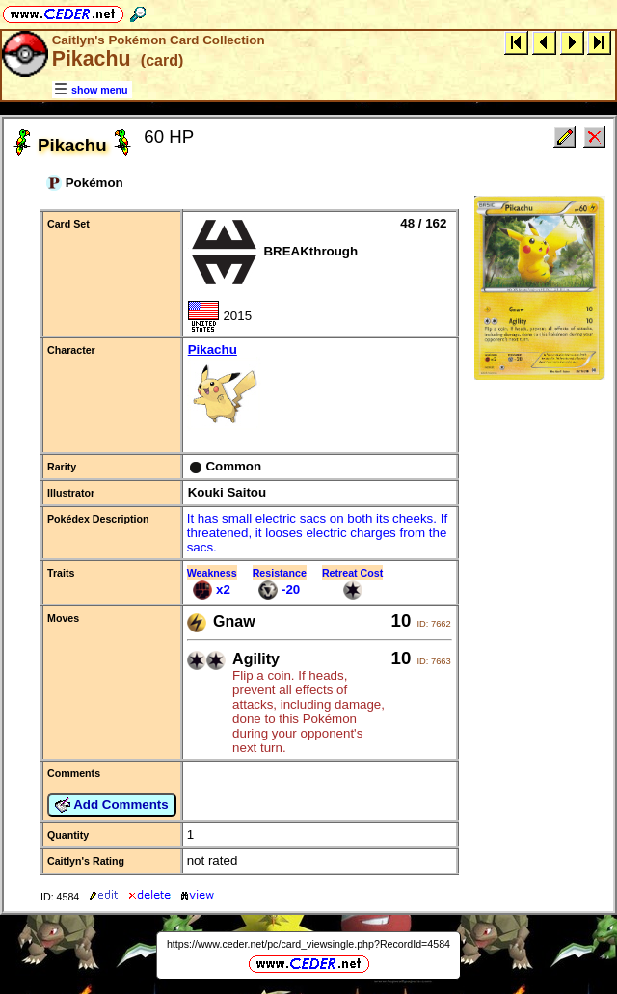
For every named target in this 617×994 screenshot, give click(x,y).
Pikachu (319, 388)
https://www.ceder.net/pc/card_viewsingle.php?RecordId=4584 (308, 944)
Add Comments (112, 805)
